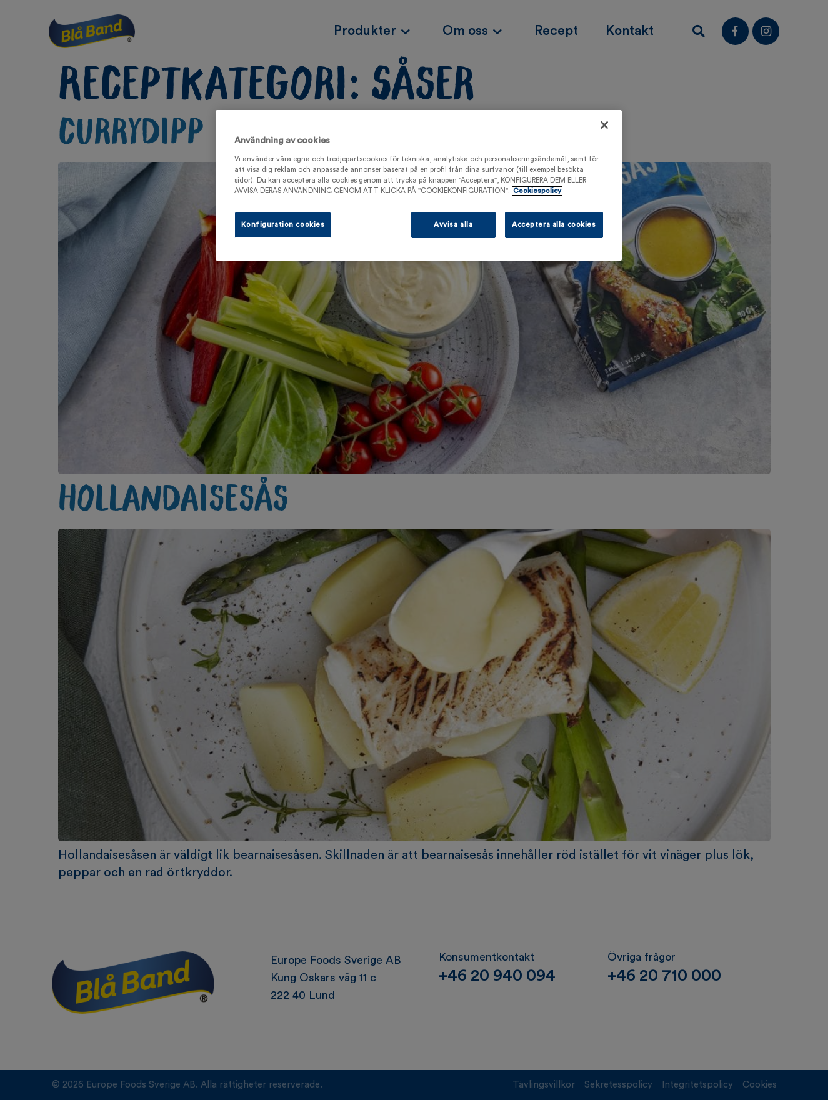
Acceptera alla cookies (554, 224)
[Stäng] (604, 125)
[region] (419, 185)
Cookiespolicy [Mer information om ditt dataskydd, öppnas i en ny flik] (537, 191)
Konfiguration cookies (283, 224)
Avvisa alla (453, 224)
